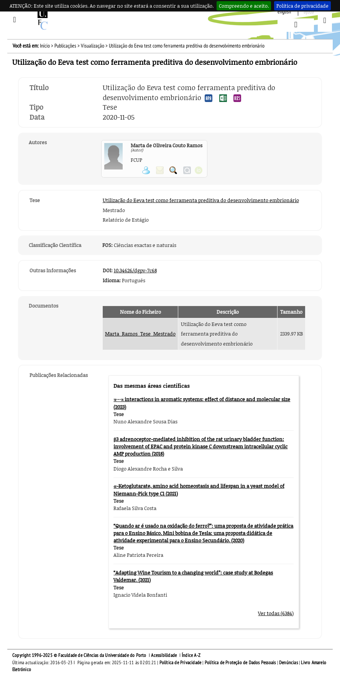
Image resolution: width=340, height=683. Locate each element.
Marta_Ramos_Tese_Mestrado (140, 333)
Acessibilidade (164, 655)
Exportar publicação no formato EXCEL (223, 98)
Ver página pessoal (146, 170)
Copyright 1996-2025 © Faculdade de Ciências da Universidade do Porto (79, 655)
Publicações (65, 46)
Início (45, 46)
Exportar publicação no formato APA (208, 98)
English (284, 11)
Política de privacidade (302, 5)
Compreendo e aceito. (244, 5)
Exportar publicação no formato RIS (237, 98)
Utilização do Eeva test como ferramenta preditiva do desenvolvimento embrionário (201, 200)
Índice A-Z (191, 655)
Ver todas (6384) (276, 613)
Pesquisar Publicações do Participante (173, 170)
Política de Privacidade (180, 663)
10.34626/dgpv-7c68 (135, 270)
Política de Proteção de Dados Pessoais (240, 663)
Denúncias (288, 663)
